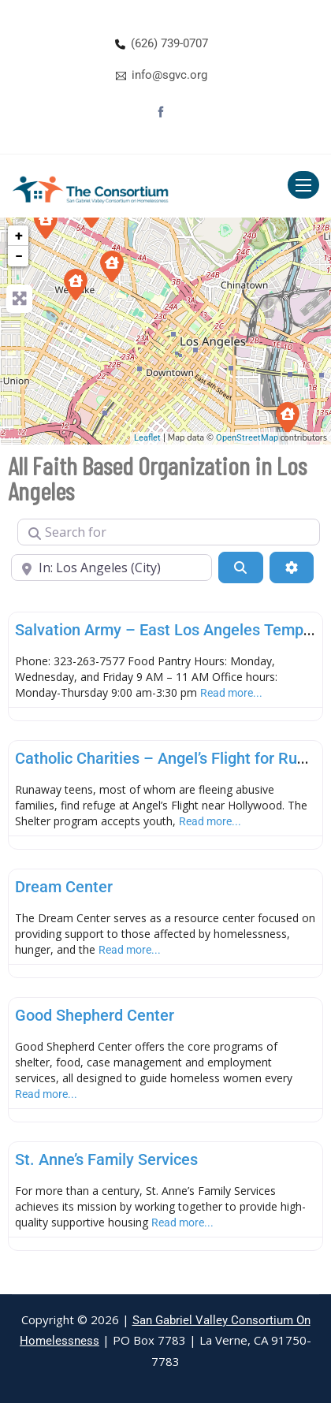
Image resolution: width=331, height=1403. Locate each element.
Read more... (231, 693)
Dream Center (64, 886)
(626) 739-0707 (169, 43)
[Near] (111, 567)
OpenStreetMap (247, 438)
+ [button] (19, 235)
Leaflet (147, 438)
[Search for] (168, 532)
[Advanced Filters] (292, 567)
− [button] (19, 255)
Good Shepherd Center (94, 1015)
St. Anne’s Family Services (106, 1159)
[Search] (240, 567)
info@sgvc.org (169, 75)
